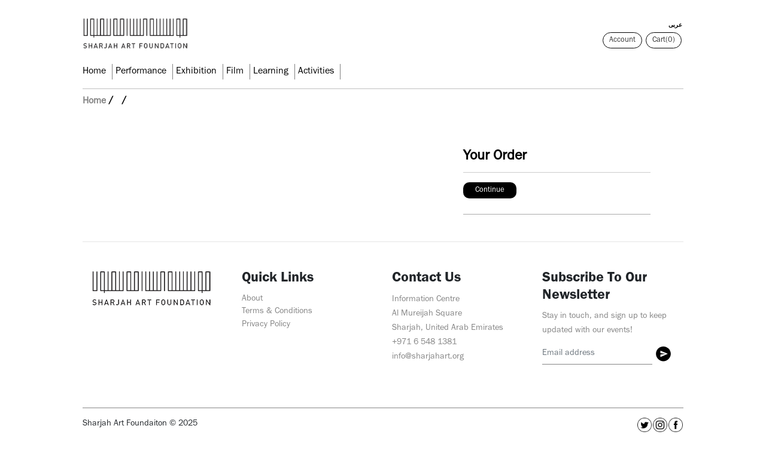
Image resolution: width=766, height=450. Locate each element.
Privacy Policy (266, 324)
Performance (140, 71)
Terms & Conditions (277, 311)
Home (94, 71)
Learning (270, 71)
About (252, 299)
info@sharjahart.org (428, 357)
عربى (675, 26)
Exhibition (196, 71)
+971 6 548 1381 (424, 342)
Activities (316, 71)
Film (235, 71)
